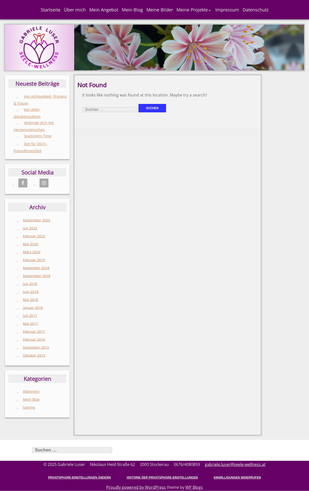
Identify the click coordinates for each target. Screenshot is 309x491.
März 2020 (31, 251)
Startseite (50, 10)
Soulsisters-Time (37, 136)
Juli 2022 (30, 227)
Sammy (29, 407)
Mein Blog (132, 10)
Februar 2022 (34, 235)
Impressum (227, 10)
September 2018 (36, 275)
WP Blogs (194, 487)
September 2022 (36, 220)
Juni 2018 (30, 291)
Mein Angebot (103, 10)
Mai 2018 (30, 299)
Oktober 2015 (34, 355)
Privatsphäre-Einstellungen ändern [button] (79, 477)
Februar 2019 (34, 259)
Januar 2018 (33, 307)
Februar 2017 (34, 331)
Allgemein (31, 391)
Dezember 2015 (36, 347)
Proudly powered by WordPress (136, 487)
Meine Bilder (159, 10)
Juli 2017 (30, 315)
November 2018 (36, 267)
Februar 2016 (34, 339)
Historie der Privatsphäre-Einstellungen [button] (162, 477)
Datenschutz (255, 10)
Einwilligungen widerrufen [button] (237, 477)
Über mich (75, 10)
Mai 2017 (30, 323)
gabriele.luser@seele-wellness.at (235, 464)
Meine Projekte (192, 10)
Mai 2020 (30, 243)
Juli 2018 (30, 283)
